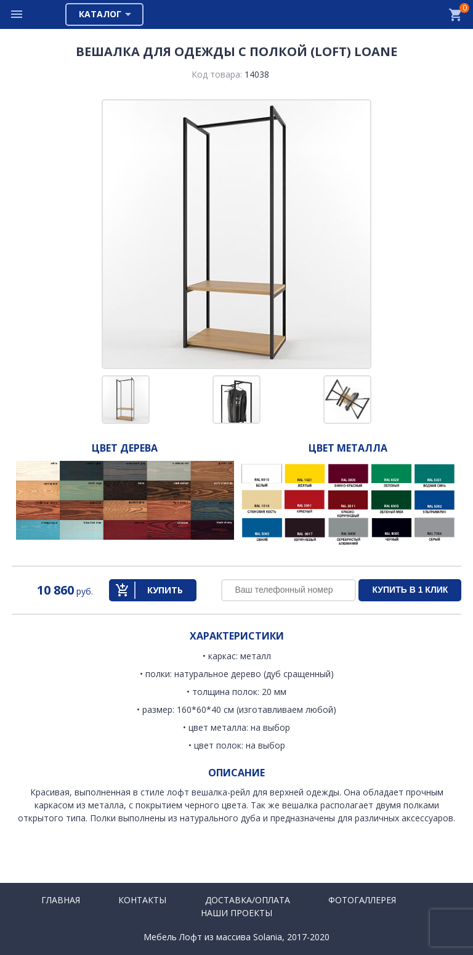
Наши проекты (236, 913)
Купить (165, 590)
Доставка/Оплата (247, 900)
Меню (17, 14)
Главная (60, 900)
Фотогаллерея (362, 900)
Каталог (100, 14)
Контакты (142, 900)
